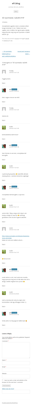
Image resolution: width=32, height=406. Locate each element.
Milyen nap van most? (8, 389)
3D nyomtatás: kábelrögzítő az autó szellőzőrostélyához (9, 54)
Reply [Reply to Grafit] (3, 139)
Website (4, 373)
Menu (16, 11)
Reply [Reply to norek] (3, 244)
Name (4, 360)
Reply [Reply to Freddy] (3, 83)
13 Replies (4, 22)
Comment (5, 341)
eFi (11, 40)
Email (4, 367)
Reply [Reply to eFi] (3, 101)
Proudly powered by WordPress (10, 403)
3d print (17, 38)
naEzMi (27, 38)
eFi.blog (16, 3)
